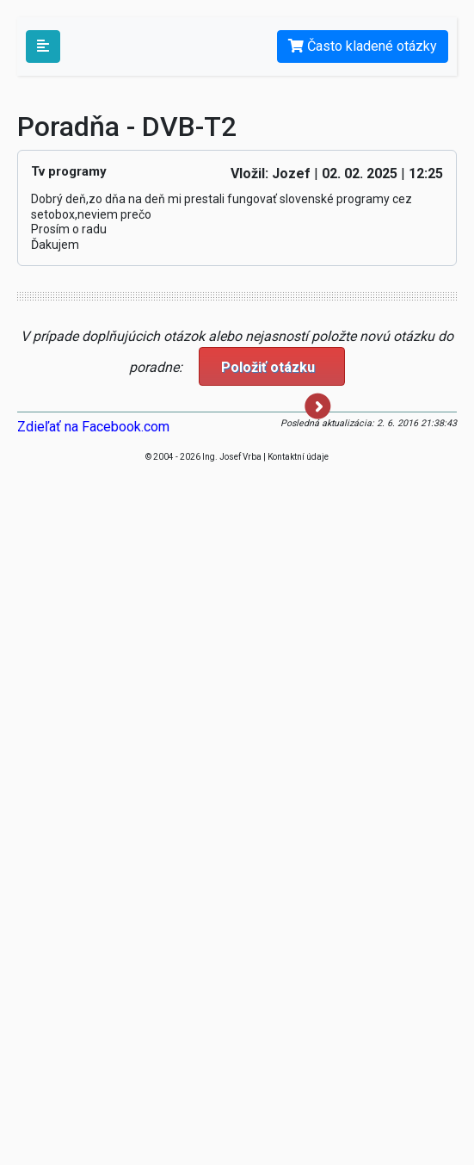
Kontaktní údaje (298, 457)
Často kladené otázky (362, 46)
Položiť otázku (276, 372)
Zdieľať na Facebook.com (93, 426)
